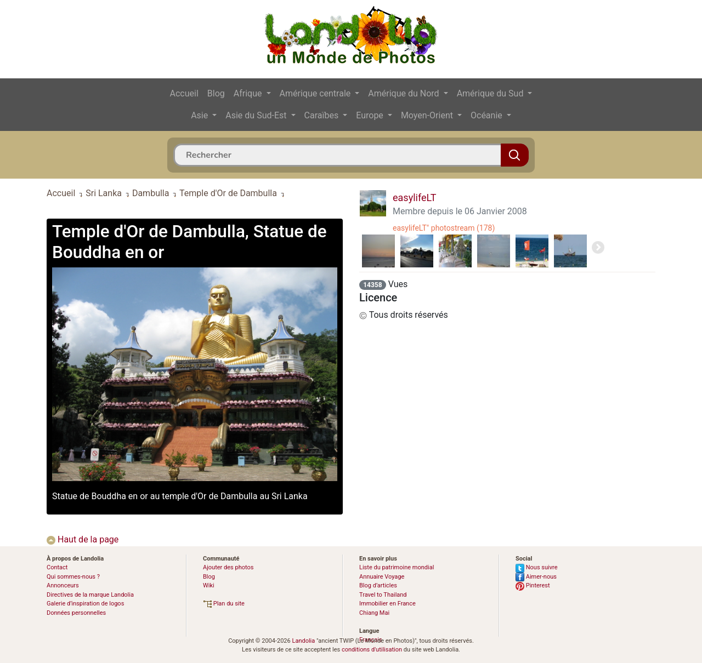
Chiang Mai (374, 612)
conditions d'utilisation (372, 649)
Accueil (184, 93)
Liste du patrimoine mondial (396, 567)
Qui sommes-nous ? (73, 576)
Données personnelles (76, 612)
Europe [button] (371, 115)
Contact (57, 567)
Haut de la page (82, 539)
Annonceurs (63, 585)
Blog (216, 93)
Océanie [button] (488, 115)
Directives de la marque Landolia (90, 594)
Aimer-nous (536, 576)
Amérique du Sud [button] (491, 93)
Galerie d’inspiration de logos (85, 603)
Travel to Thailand (383, 594)
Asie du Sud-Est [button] (256, 115)
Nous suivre (537, 567)
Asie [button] (200, 115)
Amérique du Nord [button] (404, 93)
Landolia (303, 640)
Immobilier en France (387, 603)
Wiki (208, 585)
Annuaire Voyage (381, 576)
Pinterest (533, 585)
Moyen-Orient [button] (428, 115)
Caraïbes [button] (322, 115)
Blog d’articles (378, 585)
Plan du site (224, 603)
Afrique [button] (249, 93)
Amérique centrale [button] (316, 93)
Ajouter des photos (228, 567)
